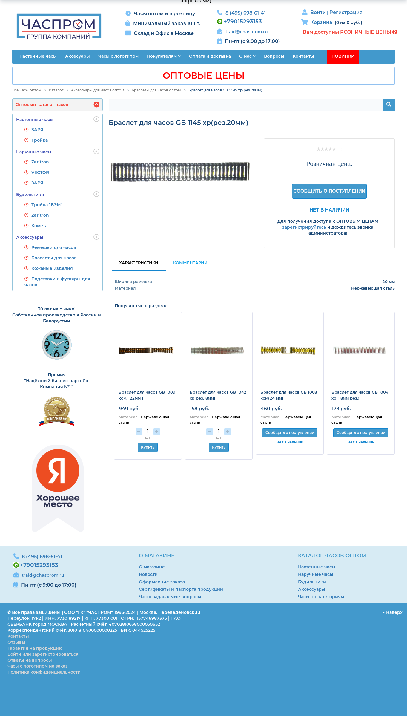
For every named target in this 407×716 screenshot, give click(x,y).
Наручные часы (57, 151)
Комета (39, 225)
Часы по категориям (321, 596)
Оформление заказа (162, 582)
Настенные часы (57, 119)
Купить (147, 447)
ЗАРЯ (37, 129)
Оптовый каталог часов (42, 104)
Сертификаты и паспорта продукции (181, 589)
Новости (148, 574)
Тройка (39, 140)
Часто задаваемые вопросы (170, 596)
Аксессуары (57, 237)
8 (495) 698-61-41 (245, 13)
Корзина (321, 22)
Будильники (57, 194)
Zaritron (40, 162)
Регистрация (346, 12)
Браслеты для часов (54, 258)
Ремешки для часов (53, 247)
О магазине (152, 567)
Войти (318, 12)
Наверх (392, 612)
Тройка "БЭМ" (46, 204)
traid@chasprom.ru (246, 31)
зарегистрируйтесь (304, 227)
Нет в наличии (329, 209)
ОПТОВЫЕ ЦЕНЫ (204, 75)
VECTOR (40, 172)
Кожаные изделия (52, 268)
